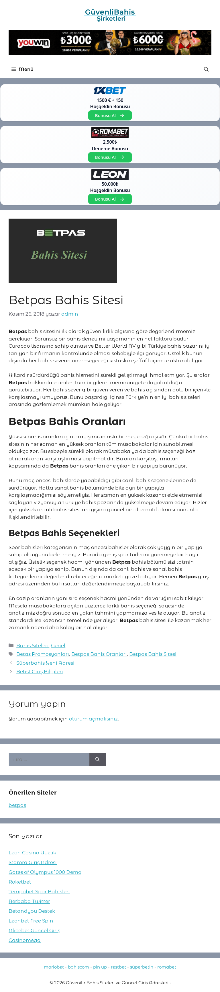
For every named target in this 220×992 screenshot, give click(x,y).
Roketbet (20, 882)
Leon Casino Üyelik (32, 853)
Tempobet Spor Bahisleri (39, 891)
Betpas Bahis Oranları (99, 654)
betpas (17, 805)
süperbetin (141, 967)
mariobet (54, 967)
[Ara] (97, 760)
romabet (166, 967)
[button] (206, 69)
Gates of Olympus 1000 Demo (45, 872)
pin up (100, 967)
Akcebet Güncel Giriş (34, 930)
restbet (118, 967)
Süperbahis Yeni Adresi (45, 663)
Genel (58, 645)
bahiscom (78, 967)
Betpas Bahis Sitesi (152, 654)
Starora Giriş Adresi (33, 862)
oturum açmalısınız (93, 719)
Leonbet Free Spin (31, 921)
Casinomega (25, 940)
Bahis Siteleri (32, 645)
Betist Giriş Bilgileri (39, 671)
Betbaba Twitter (29, 901)
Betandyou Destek (32, 911)
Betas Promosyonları (42, 654)
